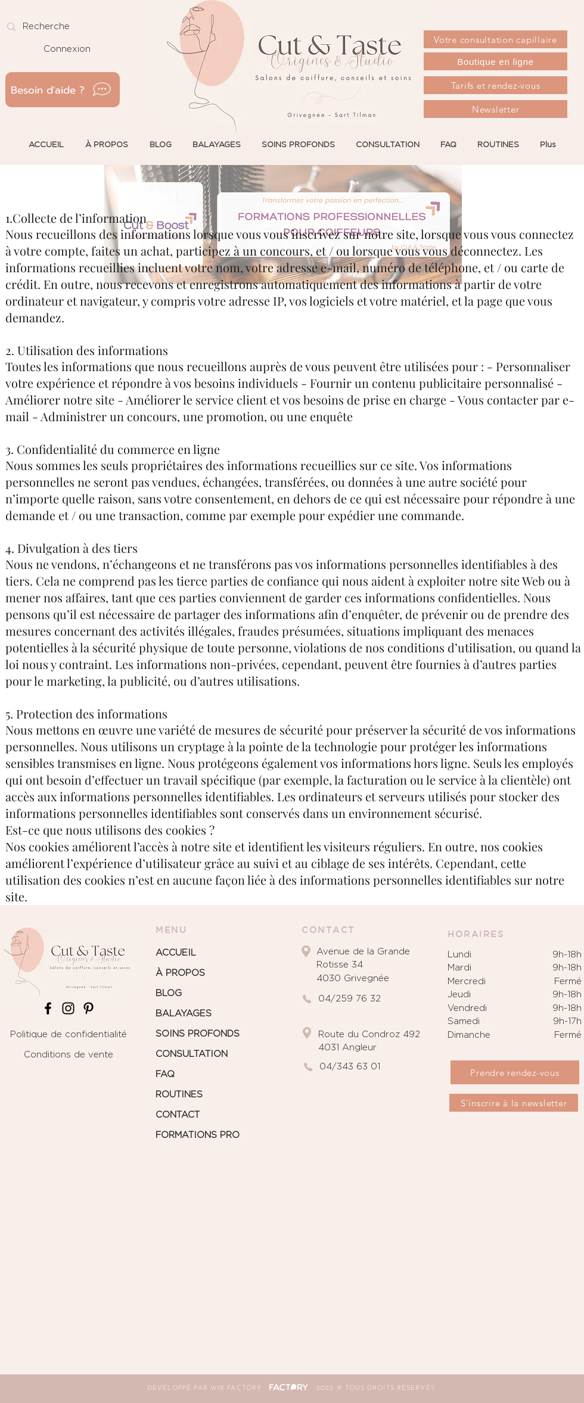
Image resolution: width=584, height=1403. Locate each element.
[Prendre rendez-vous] (515, 1072)
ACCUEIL (176, 952)
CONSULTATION (192, 1054)
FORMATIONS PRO (198, 1135)
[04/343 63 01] (363, 1067)
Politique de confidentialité (68, 1034)
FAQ (165, 1074)
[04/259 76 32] (362, 999)
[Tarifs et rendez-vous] (495, 85)
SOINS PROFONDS (198, 1033)
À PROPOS (180, 973)
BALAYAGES (184, 1013)
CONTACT (178, 1114)
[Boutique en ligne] (495, 61)
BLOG (169, 993)
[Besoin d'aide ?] (62, 89)
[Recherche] (56, 26)
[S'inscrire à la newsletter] (513, 1103)
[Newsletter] (495, 109)
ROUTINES (179, 1094)
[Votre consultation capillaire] (495, 39)
